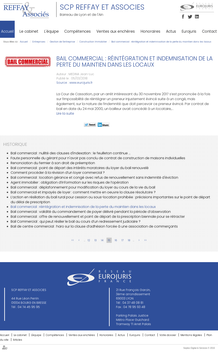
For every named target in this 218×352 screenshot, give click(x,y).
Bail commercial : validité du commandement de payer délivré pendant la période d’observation (91, 211)
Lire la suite (65, 113)
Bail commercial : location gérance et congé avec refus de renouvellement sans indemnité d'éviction (94, 177)
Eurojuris (189, 31)
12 (89, 240)
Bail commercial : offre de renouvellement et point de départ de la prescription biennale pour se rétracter (98, 216)
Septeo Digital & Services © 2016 (199, 348)
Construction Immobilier (93, 41)
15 (109, 240)
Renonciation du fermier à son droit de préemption (53, 163)
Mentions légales (191, 335)
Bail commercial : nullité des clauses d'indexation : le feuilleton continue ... (71, 153)
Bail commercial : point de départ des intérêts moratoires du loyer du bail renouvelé (80, 167)
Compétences (77, 31)
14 (102, 240)
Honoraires (150, 31)
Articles (17, 340)
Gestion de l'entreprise (62, 41)
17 (122, 240)
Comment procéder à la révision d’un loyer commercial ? (58, 172)
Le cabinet (28, 31)
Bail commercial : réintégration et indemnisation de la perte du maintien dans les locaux (161, 41)
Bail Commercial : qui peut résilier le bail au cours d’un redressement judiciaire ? (76, 221)
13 (96, 240)
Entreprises (38, 41)
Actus (171, 31)
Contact (209, 31)
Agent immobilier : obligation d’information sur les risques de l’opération (70, 182)
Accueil (7, 31)
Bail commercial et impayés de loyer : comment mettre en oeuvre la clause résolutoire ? (83, 192)
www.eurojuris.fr (81, 82)
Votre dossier (167, 335)
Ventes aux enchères (115, 31)
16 (116, 240)
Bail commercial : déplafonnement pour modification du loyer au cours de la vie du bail (83, 187)
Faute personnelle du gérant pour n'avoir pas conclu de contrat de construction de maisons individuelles (98, 158)
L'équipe (51, 31)
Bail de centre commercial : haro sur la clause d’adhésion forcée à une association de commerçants (94, 226)
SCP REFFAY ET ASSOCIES (102, 7)
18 (129, 240)
